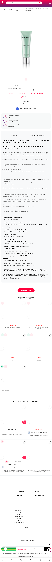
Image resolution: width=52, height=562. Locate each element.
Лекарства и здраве (39, 495)
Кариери (19, 514)
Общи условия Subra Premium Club (19, 501)
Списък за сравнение (26, 536)
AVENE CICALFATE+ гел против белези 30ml (39, 435)
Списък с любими (26, 534)
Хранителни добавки (39, 497)
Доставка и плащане (19, 522)
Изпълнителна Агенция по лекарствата (26, 538)
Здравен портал (19, 516)
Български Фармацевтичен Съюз (26, 540)
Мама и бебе (39, 501)
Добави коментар (26, 290)
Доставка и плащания (37, 135)
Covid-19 (39, 508)
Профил (26, 531)
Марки (19, 506)
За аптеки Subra (19, 495)
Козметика (11, 9)
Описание (14, 135)
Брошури (19, 518)
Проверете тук (21, 549)
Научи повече (11, 121)
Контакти (19, 520)
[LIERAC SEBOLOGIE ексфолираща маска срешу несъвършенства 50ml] (26, 47)
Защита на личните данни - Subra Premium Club (19, 504)
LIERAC (27, 101)
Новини (19, 512)
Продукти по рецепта (39, 504)
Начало (4, 9)
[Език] (44, 2)
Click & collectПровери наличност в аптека (26, 85)
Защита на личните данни (19, 499)
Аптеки (19, 508)
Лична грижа (39, 506)
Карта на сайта (19, 510)
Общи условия (19, 497)
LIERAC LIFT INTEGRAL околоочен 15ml (12, 327)
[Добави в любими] (23, 303)
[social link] (49, 545)
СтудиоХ (32, 556)
